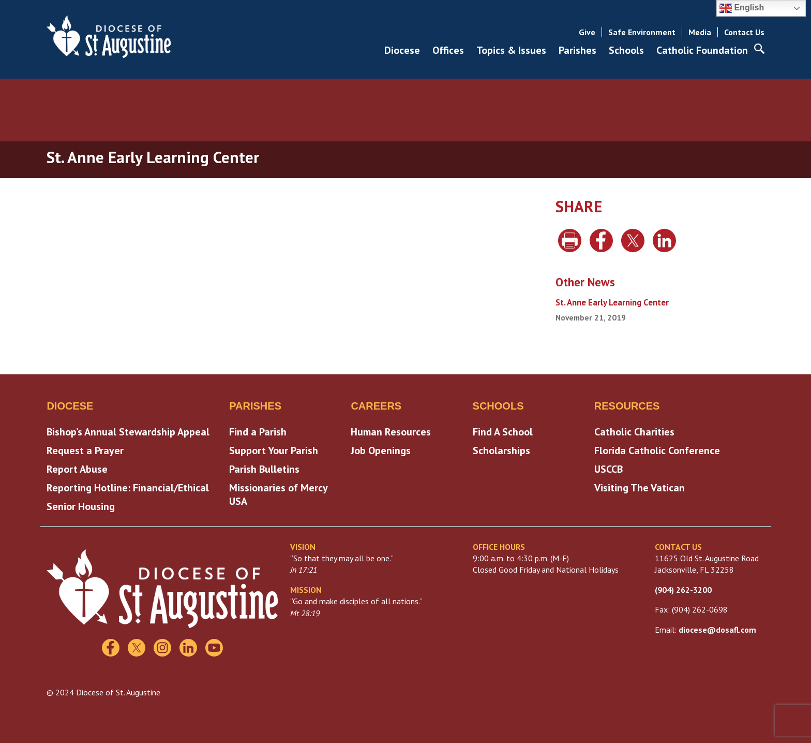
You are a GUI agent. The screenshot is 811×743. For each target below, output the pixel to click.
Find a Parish (258, 432)
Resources (627, 406)
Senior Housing (81, 506)
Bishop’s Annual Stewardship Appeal (128, 432)
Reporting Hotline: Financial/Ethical (128, 487)
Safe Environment (641, 32)
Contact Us (744, 32)
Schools (626, 50)
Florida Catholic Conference (657, 450)
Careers (376, 406)
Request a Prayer (85, 450)
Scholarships (501, 450)
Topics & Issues (511, 50)
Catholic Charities (634, 432)
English (741, 8)
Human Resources (391, 432)
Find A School (503, 432)
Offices (448, 50)
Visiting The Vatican (639, 487)
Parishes (577, 50)
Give (587, 32)
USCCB (608, 469)
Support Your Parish (273, 450)
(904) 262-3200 (683, 590)
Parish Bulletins (264, 469)
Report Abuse (77, 469)
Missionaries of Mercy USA (278, 494)
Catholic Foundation (702, 50)
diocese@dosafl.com (717, 629)
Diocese (402, 50)
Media (699, 32)
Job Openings (381, 450)
